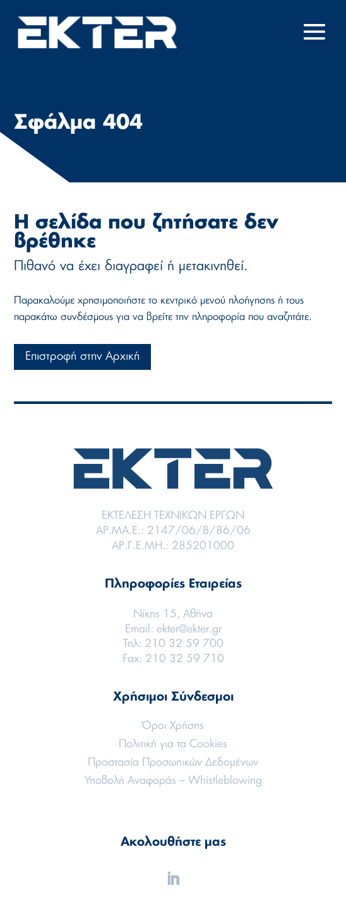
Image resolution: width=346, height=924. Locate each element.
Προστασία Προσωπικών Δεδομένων (173, 762)
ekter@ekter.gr (189, 629)
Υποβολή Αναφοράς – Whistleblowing (173, 780)
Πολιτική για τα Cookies (173, 743)
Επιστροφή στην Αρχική (82, 356)
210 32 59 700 (184, 643)
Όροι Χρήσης (173, 725)
